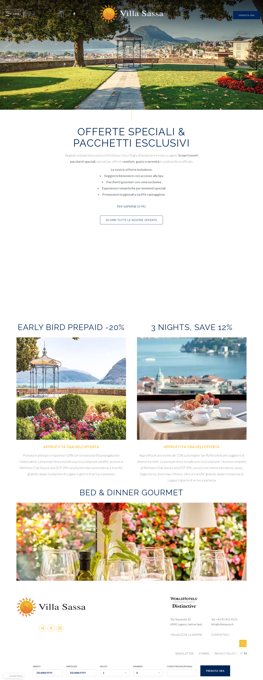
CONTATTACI (220, 634)
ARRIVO (37, 666)
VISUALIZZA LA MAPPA (186, 634)
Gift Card (61, 14)
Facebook (51, 628)
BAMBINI (137, 666)
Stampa (204, 653)
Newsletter (185, 653)
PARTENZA (71, 666)
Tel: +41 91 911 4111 (224, 619)
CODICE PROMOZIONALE (180, 666)
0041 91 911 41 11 (31, 14)
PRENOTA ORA (247, 15)
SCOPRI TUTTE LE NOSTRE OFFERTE (131, 220)
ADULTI (103, 666)
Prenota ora (71, 483)
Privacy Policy (225, 653)
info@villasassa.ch (41, 14)
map (51, 14)
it (69, 14)
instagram (59, 628)
